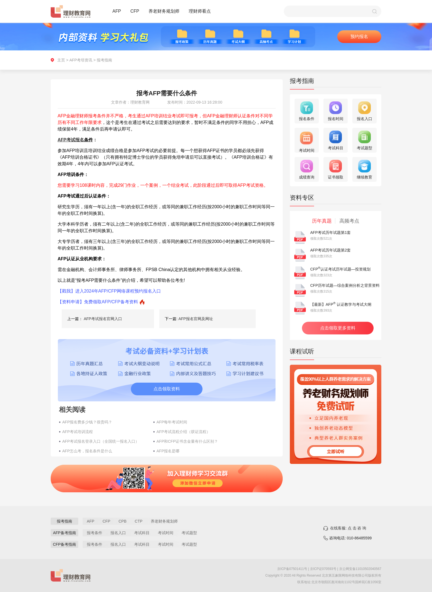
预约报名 (359, 36)
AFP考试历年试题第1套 (330, 232)
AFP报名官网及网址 (196, 319)
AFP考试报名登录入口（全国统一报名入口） (100, 441)
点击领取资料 (166, 388)
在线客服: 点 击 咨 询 (348, 528)
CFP (134, 11)
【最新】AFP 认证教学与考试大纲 (340, 304)
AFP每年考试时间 (171, 422)
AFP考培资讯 (80, 60)
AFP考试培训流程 (77, 431)
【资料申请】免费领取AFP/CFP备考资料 (98, 301)
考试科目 (142, 533)
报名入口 (118, 533)
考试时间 (165, 533)
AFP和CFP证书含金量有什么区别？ (187, 441)
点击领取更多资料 (337, 328)
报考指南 (104, 60)
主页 (61, 60)
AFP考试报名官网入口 (103, 319)
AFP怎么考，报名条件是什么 (87, 451)
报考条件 (94, 533)
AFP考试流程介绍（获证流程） (183, 431)
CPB (122, 521)
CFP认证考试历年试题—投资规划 (340, 269)
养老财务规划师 (163, 11)
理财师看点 (200, 11)
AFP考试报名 (71, 139)
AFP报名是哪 (167, 451)
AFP (116, 11)
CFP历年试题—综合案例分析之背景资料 (345, 285)
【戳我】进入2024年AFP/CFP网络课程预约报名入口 (109, 291)
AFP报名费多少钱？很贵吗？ (87, 422)
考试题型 (189, 533)
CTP (138, 521)
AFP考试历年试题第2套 (330, 250)
